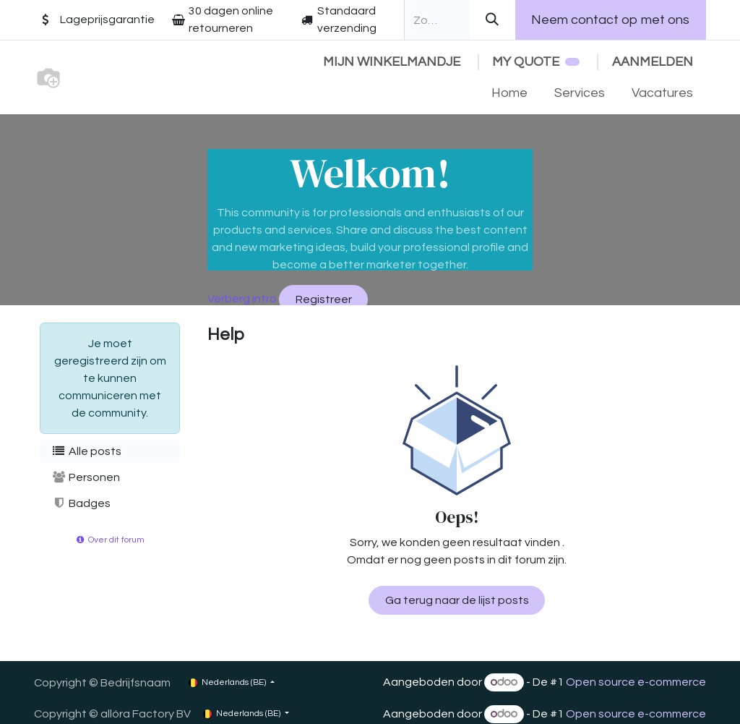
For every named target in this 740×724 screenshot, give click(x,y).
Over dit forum (110, 540)
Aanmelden (652, 62)
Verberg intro (242, 298)
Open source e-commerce (636, 682)
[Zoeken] (492, 20)
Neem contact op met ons (610, 20)
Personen (85, 477)
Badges (81, 503)
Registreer (324, 299)
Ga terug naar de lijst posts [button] (457, 600)
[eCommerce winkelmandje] (391, 61)
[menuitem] (509, 92)
